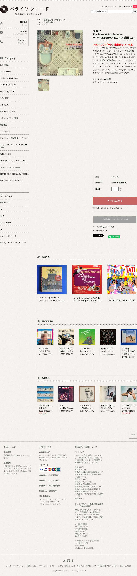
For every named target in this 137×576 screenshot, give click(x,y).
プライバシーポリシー (47, 566)
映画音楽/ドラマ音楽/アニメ (55, 20)
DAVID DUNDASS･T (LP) (129, 406)
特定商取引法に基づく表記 (108, 566)
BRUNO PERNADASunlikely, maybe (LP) (68, 349)
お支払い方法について (66, 566)
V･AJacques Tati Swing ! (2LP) (122, 299)
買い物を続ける (102, 230)
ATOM (128, 566)
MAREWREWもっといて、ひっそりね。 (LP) (114, 350)
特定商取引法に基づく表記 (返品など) (107, 208)
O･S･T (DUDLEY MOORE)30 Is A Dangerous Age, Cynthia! (90, 299)
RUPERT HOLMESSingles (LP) (109, 407)
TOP (39, 20)
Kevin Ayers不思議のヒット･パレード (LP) (93, 406)
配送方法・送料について (86, 566)
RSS (121, 566)
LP (45, 25)
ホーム (8, 566)
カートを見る (129, 6)
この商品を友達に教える (105, 227)
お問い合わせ (32, 566)
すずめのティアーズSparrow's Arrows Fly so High (93, 349)
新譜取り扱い (49, 22)
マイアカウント (110, 6)
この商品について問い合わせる (115, 219)
